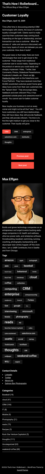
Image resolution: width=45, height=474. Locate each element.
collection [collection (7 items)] (21, 283)
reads (4, 424)
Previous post (22, 156)
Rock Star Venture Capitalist (14, 434)
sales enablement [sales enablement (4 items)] (10, 333)
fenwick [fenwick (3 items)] (19, 300)
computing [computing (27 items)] (11, 288)
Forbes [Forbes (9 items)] (31, 300)
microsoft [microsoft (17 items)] (27, 311)
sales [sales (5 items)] (30, 328)
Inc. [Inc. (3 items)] (27, 306)
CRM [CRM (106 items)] (26, 288)
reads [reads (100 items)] (9, 322)
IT (3, 409)
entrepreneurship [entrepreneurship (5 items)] (31, 295)
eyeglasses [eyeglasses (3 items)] (8, 300)
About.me (9, 380)
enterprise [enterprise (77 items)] (12, 294)
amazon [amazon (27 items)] (9, 260)
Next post (22, 165)
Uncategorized (8, 444)
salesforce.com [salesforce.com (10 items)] (28, 333)
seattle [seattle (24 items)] (8, 338)
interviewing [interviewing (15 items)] (11, 311)
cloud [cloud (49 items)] (33, 277)
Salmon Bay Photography (16, 383)
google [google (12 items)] (17, 306)
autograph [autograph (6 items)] (33, 260)
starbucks (25, 137)
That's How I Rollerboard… (20, 4)
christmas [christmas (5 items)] (20, 277)
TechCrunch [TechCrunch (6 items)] (9, 345)
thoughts (8, 142)
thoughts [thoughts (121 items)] (12, 350)
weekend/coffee (9, 449)
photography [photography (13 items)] (22, 317)
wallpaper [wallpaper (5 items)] (8, 356)
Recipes (5, 429)
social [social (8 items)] (20, 339)
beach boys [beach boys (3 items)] (8, 272)
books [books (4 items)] (34, 272)
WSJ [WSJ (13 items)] (7, 361)
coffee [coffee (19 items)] (8, 283)
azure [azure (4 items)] (16, 266)
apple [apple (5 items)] (21, 260)
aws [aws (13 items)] (7, 266)
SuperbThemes (22, 470)
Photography (7, 419)
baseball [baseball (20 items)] (28, 265)
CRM (6, 132)
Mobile (5, 414)
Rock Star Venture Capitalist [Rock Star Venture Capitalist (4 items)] (14, 328)
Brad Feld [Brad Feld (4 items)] (8, 277)
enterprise (27, 132)
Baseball (6, 395)
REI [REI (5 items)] (20, 323)
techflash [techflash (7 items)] (23, 345)
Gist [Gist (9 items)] (6, 306)
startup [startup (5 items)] (31, 339)
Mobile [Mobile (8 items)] (7, 317)
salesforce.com (10, 137)
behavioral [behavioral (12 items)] (22, 271)
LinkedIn (8, 375)
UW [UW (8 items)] (25, 351)
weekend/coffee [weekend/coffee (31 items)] (27, 355)
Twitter (8, 377)
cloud (4, 400)
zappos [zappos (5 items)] (17, 362)
